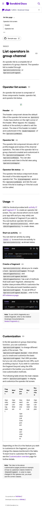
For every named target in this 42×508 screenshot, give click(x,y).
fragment (11, 209)
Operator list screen (10, 21)
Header (7, 25)
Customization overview (19, 456)
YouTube (18, 496)
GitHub (23, 499)
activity (33, 206)
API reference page (10, 294)
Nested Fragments (11, 321)
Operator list (9, 28)
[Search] (39, 4)
